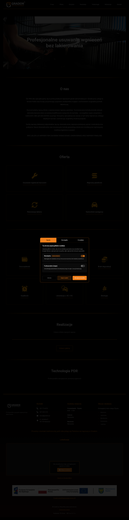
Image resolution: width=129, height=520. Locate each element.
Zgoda (48, 239)
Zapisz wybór (64, 279)
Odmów (49, 279)
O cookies (81, 239)
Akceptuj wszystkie (80, 279)
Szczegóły (64, 239)
